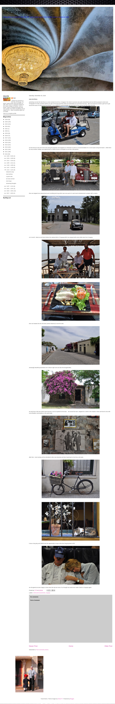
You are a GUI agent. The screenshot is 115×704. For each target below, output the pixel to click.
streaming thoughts (11, 183)
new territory (9, 174)
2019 (6, 133)
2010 (6, 154)
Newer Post (33, 646)
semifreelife (17, 12)
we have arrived (10, 178)
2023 (6, 126)
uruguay (48, 592)
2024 (6, 124)
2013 (6, 147)
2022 (6, 128)
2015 (6, 142)
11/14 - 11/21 (10, 170)
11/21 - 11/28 (10, 167)
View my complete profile (9, 113)
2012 (6, 149)
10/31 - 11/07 (10, 188)
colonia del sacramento (39, 592)
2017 (6, 138)
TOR (14, 98)
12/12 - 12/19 (10, 160)
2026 (6, 119)
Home (71, 646)
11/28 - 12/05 (10, 165)
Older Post (108, 646)
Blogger (72, 698)
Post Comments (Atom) (42, 649)
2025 (6, 121)
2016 (6, 140)
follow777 (60, 698)
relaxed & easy (10, 172)
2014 (6, 144)
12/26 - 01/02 (10, 156)
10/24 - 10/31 (10, 191)
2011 (6, 151)
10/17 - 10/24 (10, 193)
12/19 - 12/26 (10, 158)
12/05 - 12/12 (10, 163)
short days (9, 181)
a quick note (9, 176)
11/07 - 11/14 (10, 186)
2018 (6, 135)
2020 (6, 131)
